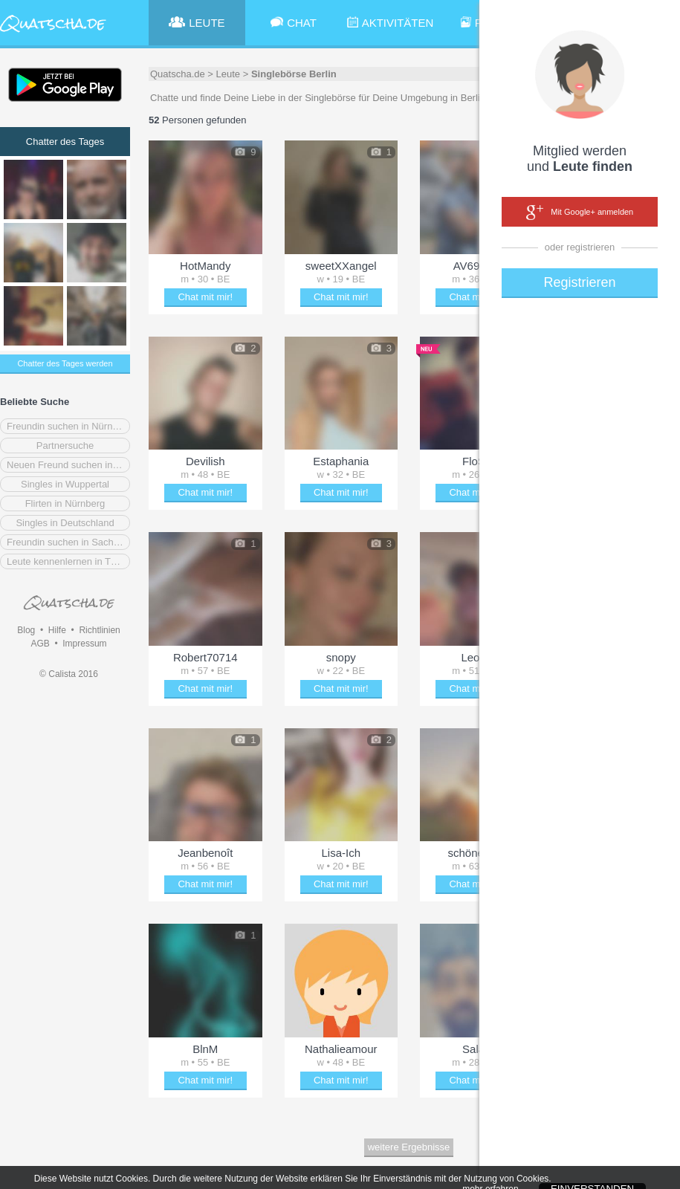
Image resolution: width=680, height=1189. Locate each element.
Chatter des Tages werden (64, 363)
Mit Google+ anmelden (579, 212)
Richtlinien (99, 630)
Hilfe (57, 630)
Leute (228, 74)
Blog (26, 630)
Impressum (84, 643)
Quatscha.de (177, 74)
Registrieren (579, 282)
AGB (39, 643)
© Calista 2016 (68, 674)
